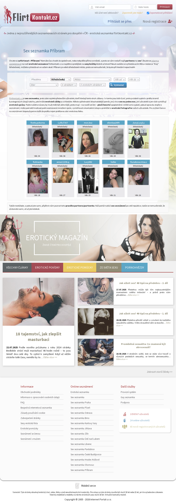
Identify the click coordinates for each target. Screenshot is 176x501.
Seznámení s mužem (30, 438)
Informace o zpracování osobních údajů (40, 397)
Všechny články (17, 267)
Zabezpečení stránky (30, 418)
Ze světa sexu (109, 267)
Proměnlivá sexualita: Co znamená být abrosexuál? (143, 345)
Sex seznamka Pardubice (82, 449)
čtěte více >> (50, 357)
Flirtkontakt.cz (16, 98)
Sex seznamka (77, 397)
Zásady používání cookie (33, 412)
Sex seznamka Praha (81, 402)
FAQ (23, 402)
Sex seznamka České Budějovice (86, 454)
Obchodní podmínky (31, 392)
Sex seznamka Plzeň (80, 407)
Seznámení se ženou (30, 433)
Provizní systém (128, 392)
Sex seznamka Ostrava (81, 412)
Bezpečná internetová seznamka (36, 407)
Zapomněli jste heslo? (132, 12)
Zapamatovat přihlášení (161, 12)
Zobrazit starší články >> (159, 371)
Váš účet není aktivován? (106, 12)
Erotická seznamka (80, 392)
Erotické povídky (47, 267)
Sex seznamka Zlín (80, 433)
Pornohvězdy (134, 267)
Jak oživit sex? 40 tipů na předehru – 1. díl (143, 313)
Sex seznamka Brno (80, 418)
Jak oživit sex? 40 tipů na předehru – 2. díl (143, 283)
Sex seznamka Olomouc (82, 464)
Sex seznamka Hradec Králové (85, 459)
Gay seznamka (128, 397)
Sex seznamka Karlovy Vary (84, 423)
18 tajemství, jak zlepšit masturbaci (38, 336)
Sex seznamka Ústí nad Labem (85, 438)
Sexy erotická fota (29, 423)
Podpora (125, 402)
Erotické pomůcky (80, 267)
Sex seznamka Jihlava (81, 428)
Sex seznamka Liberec (81, 444)
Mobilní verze (88, 485)
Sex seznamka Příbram (82, 470)
